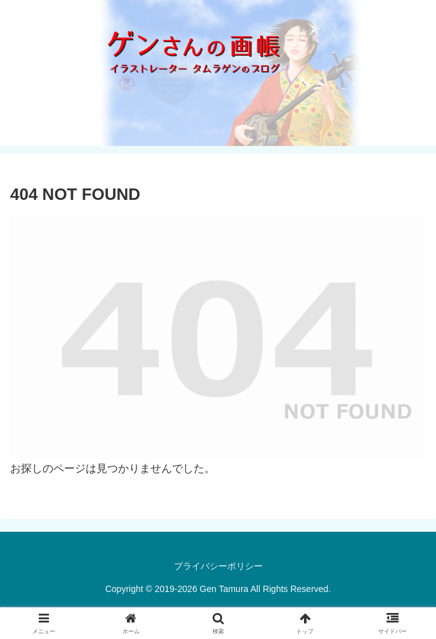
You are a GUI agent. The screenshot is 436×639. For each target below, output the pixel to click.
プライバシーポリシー (218, 566)
